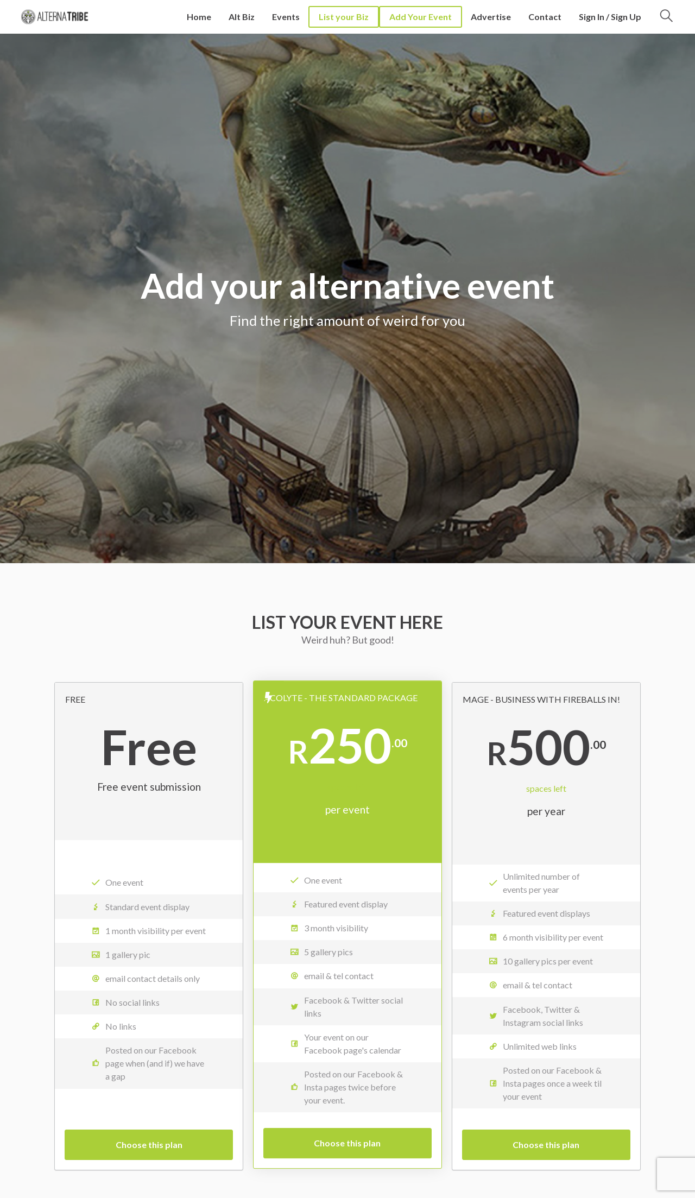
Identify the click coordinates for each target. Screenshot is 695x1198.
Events (286, 16)
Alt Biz (242, 16)
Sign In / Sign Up (610, 16)
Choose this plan (149, 1144)
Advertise (491, 16)
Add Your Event (420, 16)
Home (199, 16)
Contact (544, 16)
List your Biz (344, 16)
